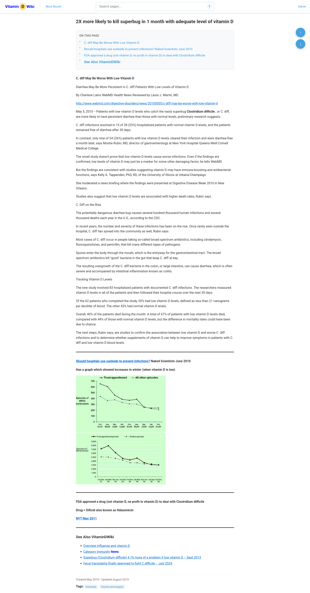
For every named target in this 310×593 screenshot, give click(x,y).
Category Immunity (96, 552)
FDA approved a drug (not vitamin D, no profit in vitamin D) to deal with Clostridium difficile (144, 55)
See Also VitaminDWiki (102, 62)
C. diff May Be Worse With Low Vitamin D (111, 43)
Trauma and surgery (112, 586)
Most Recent (53, 6)
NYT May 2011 (86, 518)
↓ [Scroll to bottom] (300, 44)
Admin (302, 6)
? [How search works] (209, 6)
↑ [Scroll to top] (300, 32)
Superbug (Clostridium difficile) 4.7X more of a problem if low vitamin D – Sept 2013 (142, 557)
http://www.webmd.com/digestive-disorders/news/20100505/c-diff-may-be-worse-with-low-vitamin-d (147, 103)
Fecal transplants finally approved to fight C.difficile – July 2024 (127, 563)
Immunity (91, 586)
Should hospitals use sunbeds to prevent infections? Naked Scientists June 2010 (138, 49)
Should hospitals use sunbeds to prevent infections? (113, 361)
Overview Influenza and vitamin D (106, 546)
